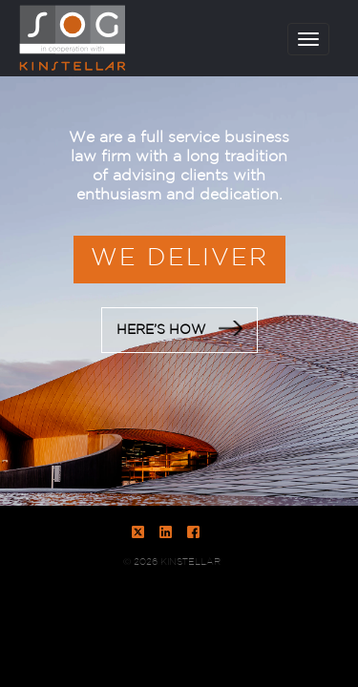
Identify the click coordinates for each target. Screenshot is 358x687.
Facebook (193, 532)
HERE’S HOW (179, 328)
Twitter (138, 532)
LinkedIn (165, 532)
